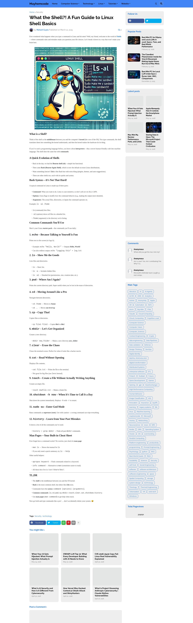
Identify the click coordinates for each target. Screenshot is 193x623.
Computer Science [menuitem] (69, 4)
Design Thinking (135, 349)
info (149, 398)
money (132, 420)
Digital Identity (134, 354)
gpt (140, 385)
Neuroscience (134, 425)
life (156, 407)
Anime (131, 300)
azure (131, 309)
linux (131, 412)
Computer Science (136, 323)
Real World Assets (136, 456)
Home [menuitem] (54, 4)
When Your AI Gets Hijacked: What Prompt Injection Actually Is (42, 553)
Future (151, 376)
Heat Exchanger (151, 385)
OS (139, 434)
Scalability (133, 461)
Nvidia (131, 429)
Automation (139, 305)
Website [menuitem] (125, 4)
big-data (140, 309)
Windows (133, 496)
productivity (154, 443)
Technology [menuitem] (88, 4)
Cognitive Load (153, 318)
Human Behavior (135, 394)
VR (144, 492)
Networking (143, 420)
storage (150, 478)
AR (130, 305)
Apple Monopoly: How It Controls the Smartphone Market (153, 112)
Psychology (133, 452)
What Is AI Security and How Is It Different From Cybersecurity (42, 587)
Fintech (132, 376)
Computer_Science (136, 332)
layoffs (154, 403)
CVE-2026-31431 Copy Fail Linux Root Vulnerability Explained (106, 553)
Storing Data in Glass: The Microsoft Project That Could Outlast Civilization (153, 140)
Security (39, 12)
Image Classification (137, 398)
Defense (147, 345)
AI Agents (148, 292)
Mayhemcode (39, 3)
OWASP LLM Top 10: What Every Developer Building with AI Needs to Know (75, 553)
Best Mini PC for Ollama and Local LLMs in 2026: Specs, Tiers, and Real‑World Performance (151, 42)
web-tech (152, 492)
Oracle (132, 434)
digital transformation (137, 363)
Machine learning (143, 412)
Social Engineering (147, 465)
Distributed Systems (137, 367)
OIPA (139, 429)
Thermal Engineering (148, 487)
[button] (156, 3)
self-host (132, 465)
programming (134, 447)
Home (31, 12)
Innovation (133, 403)
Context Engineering (137, 336)
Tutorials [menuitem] (112, 4)
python (144, 452)
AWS (150, 305)
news (146, 425)
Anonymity (142, 300)
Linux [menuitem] (100, 4)
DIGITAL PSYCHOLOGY (138, 358)
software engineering (137, 474)
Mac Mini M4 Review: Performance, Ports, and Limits (135, 138)
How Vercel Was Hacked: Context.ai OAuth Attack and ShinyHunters (74, 587)
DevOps (148, 349)
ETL (149, 372)
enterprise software (136, 372)
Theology (133, 487)
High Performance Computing (141, 389)
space (152, 474)
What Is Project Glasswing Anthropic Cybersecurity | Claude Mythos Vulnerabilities (107, 589)
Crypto (151, 336)
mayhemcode (134, 416)
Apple (152, 300)
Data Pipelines (151, 340)
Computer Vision (135, 327)
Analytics (148, 296)
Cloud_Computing (136, 318)
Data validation (135, 345)
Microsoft (147, 416)
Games (151, 380)
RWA (149, 456)
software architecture (148, 469)
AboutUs (132, 292)
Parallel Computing (136, 438)
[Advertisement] (145, 197)
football (142, 376)
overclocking (149, 434)
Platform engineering (137, 443)
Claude (132, 314)
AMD (139, 296)
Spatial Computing (136, 478)
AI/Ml (131, 296)
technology (47, 513)
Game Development (137, 380)
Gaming (132, 385)
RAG (152, 452)
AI (140, 292)
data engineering (135, 340)
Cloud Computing (145, 314)
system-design (135, 483)
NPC (153, 425)
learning (132, 407)
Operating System (152, 429)
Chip (149, 309)
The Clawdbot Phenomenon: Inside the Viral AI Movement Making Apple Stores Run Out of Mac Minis (152, 59)
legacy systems (145, 407)
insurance (145, 403)
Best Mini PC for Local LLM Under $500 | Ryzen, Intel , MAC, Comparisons (151, 75)
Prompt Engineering (151, 447)
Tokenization (134, 492)
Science (144, 461)
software (132, 469)
